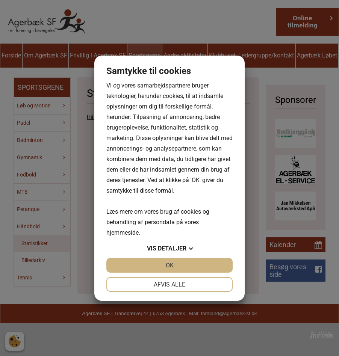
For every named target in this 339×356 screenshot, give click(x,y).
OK (170, 265)
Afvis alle (169, 284)
